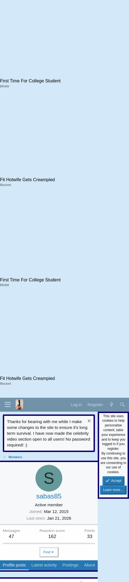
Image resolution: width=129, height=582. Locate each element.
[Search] (122, 404)
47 (11, 536)
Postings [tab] (70, 565)
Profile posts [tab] (14, 565)
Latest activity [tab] (44, 565)
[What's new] (111, 404)
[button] (7, 405)
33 (89, 536)
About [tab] (89, 565)
